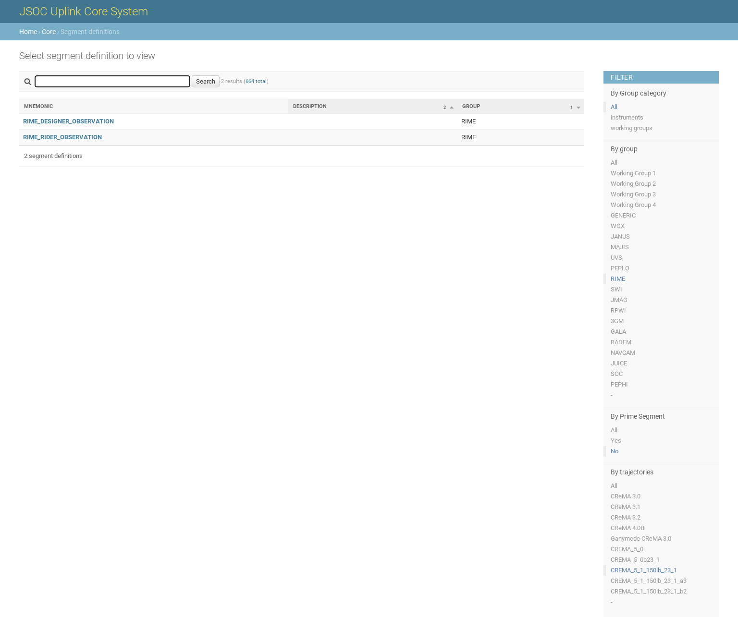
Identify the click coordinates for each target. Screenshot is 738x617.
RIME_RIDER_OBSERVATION (62, 137)
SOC (617, 373)
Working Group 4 (633, 204)
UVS (616, 257)
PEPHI (619, 384)
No (614, 451)
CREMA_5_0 (627, 549)
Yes (616, 440)
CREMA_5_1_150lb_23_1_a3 (649, 580)
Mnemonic (38, 106)
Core (49, 32)
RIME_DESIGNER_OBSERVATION (68, 121)
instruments (627, 117)
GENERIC (623, 215)
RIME (618, 278)
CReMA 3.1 (625, 506)
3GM (617, 321)
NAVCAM (623, 352)
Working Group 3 (633, 194)
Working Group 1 (633, 173)
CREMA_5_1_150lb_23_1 (644, 570)
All (614, 106)
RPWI (618, 310)
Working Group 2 (633, 183)
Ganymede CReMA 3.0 (641, 538)
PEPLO (620, 268)
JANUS (620, 236)
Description (310, 106)
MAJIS (620, 247)
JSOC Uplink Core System (83, 11)
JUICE (619, 363)
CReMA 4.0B (627, 528)
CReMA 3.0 (625, 496)
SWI (616, 289)
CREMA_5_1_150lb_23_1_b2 (649, 591)
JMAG (619, 299)
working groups (631, 128)
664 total (256, 81)
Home (28, 32)
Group (471, 106)
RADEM (621, 342)
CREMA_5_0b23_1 (635, 559)
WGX (618, 226)
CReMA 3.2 (625, 517)
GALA (618, 331)
